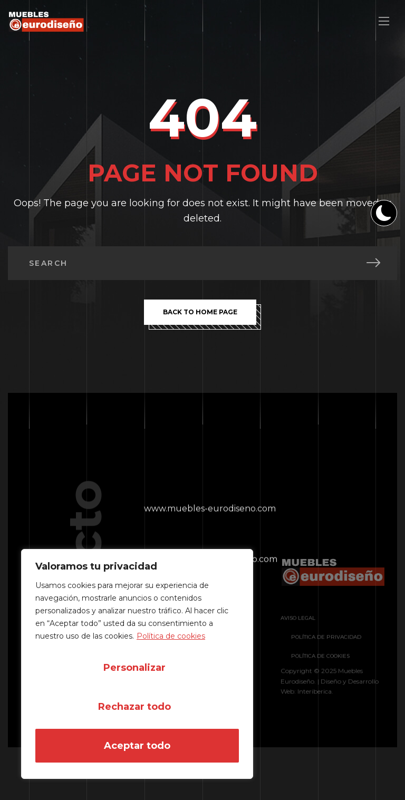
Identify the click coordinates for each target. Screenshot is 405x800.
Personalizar (134, 667)
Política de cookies (171, 636)
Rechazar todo (134, 706)
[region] (137, 664)
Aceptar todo (137, 745)
